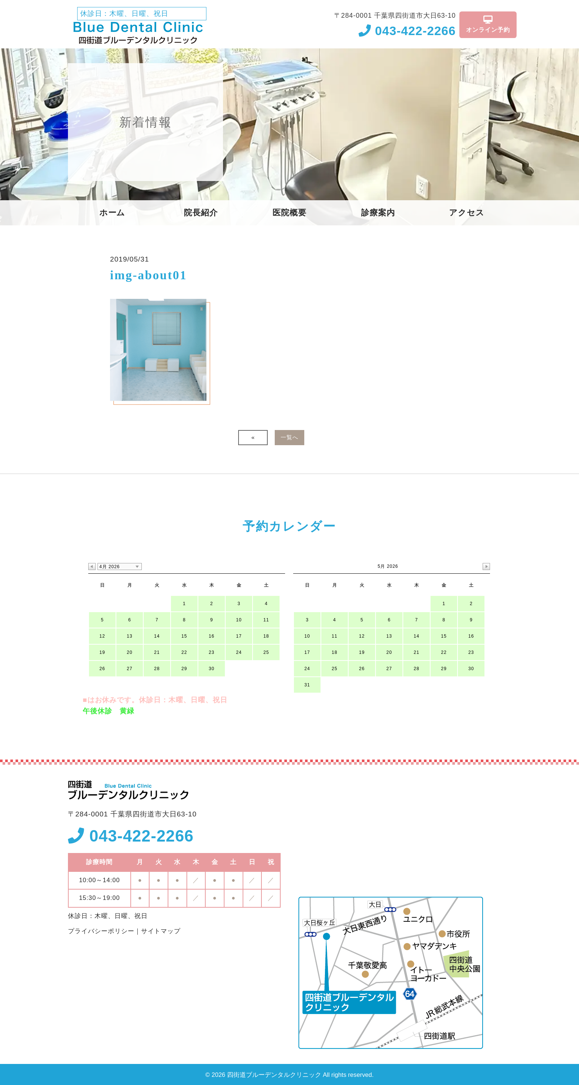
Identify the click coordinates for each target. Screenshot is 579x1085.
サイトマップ (161, 931)
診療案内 (378, 212)
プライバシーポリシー (101, 931)
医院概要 (289, 212)
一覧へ (289, 437)
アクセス (466, 212)
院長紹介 (201, 212)
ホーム (112, 212)
